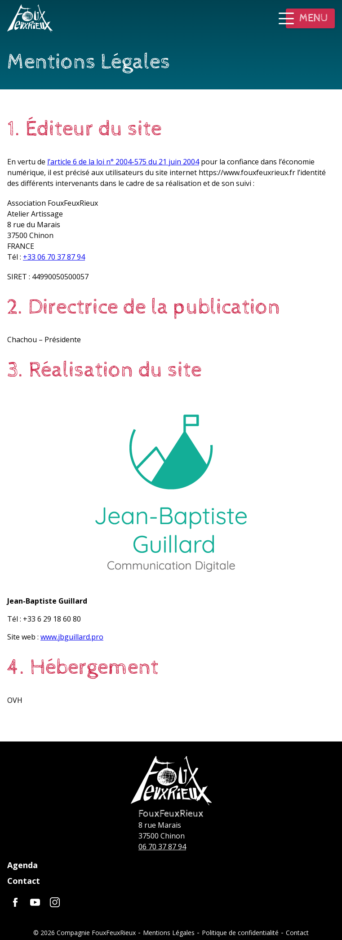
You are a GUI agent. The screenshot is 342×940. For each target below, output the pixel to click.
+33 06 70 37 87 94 (54, 257)
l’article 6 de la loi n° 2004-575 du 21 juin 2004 (123, 162)
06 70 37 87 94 (162, 847)
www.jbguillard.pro (71, 637)
